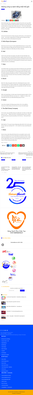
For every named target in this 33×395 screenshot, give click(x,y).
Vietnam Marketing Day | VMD (6, 379)
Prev (3, 172)
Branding (3, 9)
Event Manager (4, 352)
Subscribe (22, 290)
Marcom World (4, 359)
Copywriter (3, 350)
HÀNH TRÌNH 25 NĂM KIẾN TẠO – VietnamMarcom (14, 306)
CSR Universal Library (5, 385)
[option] (16, 307)
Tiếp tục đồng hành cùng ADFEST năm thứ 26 (13, 301)
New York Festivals (4, 383)
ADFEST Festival (4, 381)
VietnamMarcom (18, 393)
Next (5, 172)
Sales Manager (4, 346)
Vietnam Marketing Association (6, 375)
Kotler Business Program (5, 354)
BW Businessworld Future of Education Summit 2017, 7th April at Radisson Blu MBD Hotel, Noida (25, 154)
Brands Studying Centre (5, 361)
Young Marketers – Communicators (7, 387)
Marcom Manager (4, 348)
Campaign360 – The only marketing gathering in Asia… (14, 311)
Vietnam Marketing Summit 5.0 (6, 377)
